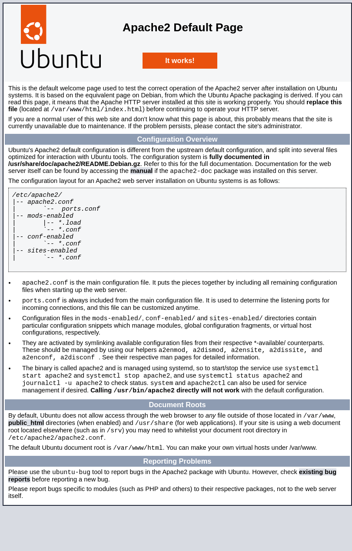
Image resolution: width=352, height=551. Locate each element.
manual (141, 173)
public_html (26, 458)
